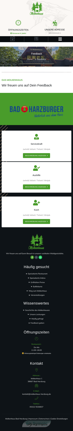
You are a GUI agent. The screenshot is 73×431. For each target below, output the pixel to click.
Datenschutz (44, 419)
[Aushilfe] (36, 168)
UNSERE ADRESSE (55, 29)
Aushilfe (36, 175)
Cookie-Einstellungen (59, 419)
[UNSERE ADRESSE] (55, 23)
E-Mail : (36, 391)
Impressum (33, 419)
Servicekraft (36, 144)
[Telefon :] (36, 398)
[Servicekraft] (36, 136)
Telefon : (36, 404)
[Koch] (36, 202)
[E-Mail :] (36, 385)
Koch (36, 210)
